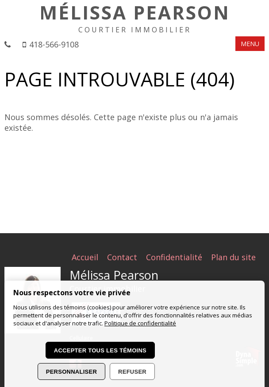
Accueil (85, 257)
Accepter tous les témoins (100, 350)
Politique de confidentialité (140, 323)
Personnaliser (71, 371)
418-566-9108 (54, 44)
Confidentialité (174, 257)
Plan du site (233, 257)
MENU (250, 43)
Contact (122, 257)
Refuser (132, 371)
